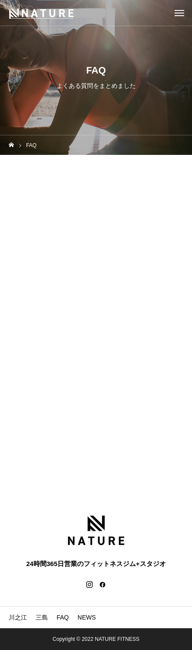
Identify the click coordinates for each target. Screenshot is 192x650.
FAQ (63, 617)
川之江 (18, 617)
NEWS (86, 617)
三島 (42, 617)
